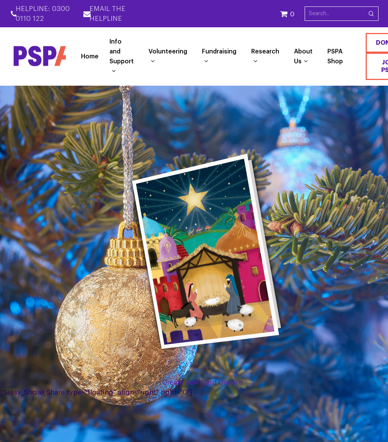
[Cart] (292, 14)
